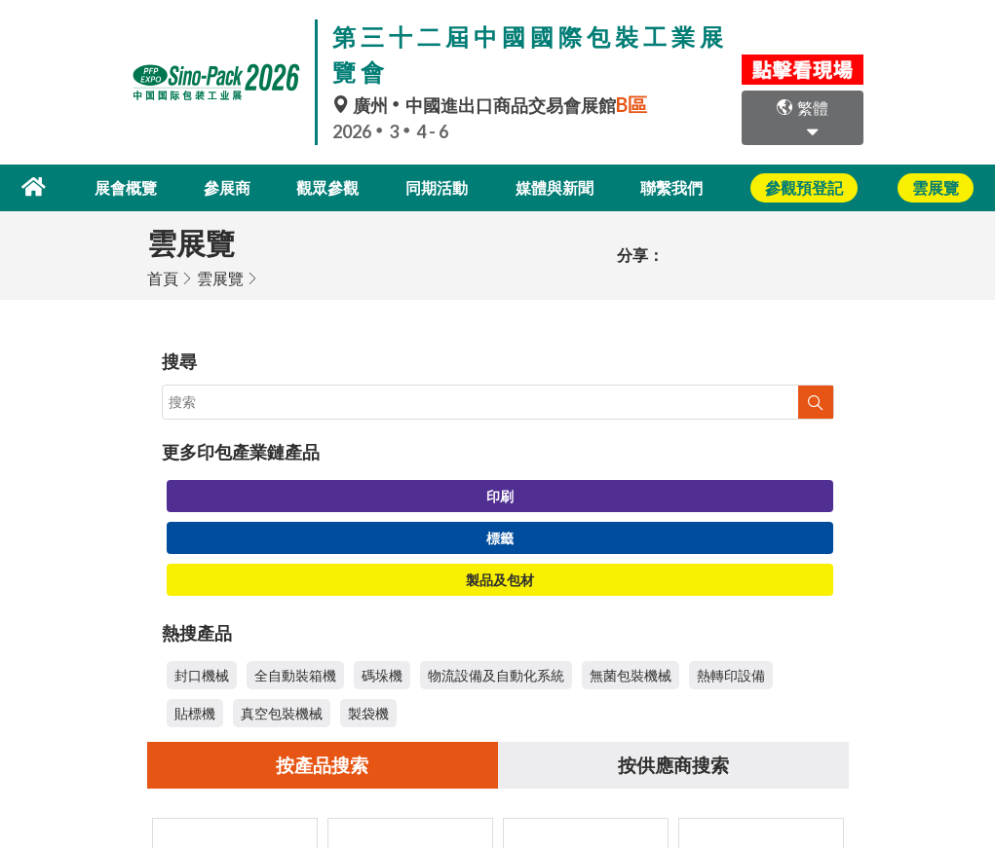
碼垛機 (382, 673)
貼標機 (194, 711)
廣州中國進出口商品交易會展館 (492, 105)
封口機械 (201, 673)
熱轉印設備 (731, 673)
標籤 (500, 536)
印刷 (500, 494)
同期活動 (438, 186)
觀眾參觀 (331, 186)
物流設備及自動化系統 (496, 673)
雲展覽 (220, 276)
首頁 (162, 276)
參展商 (234, 186)
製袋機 (368, 711)
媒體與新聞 (555, 186)
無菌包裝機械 (630, 673)
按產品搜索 (322, 764)
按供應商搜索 (673, 764)
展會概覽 (137, 186)
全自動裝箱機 (295, 673)
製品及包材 (500, 578)
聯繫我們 (671, 186)
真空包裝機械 (282, 711)
